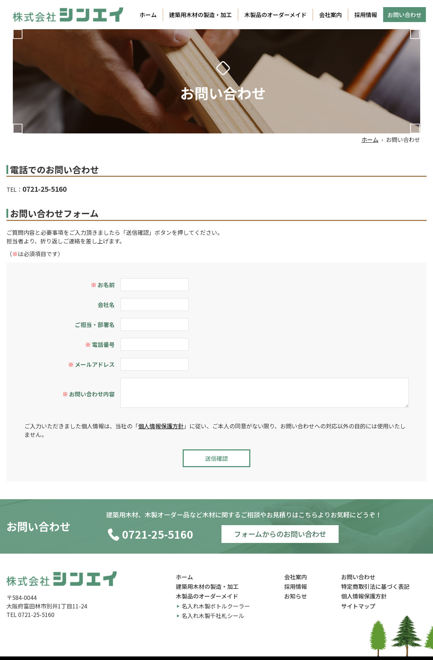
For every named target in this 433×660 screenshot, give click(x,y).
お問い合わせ (404, 14)
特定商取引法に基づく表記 (375, 586)
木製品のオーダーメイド (275, 14)
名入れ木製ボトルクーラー (216, 606)
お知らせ (295, 596)
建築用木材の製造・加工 (200, 14)
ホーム (148, 14)
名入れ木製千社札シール (213, 615)
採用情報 (365, 14)
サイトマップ (358, 606)
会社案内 (330, 14)
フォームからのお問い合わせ (280, 534)
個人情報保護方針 (161, 426)
